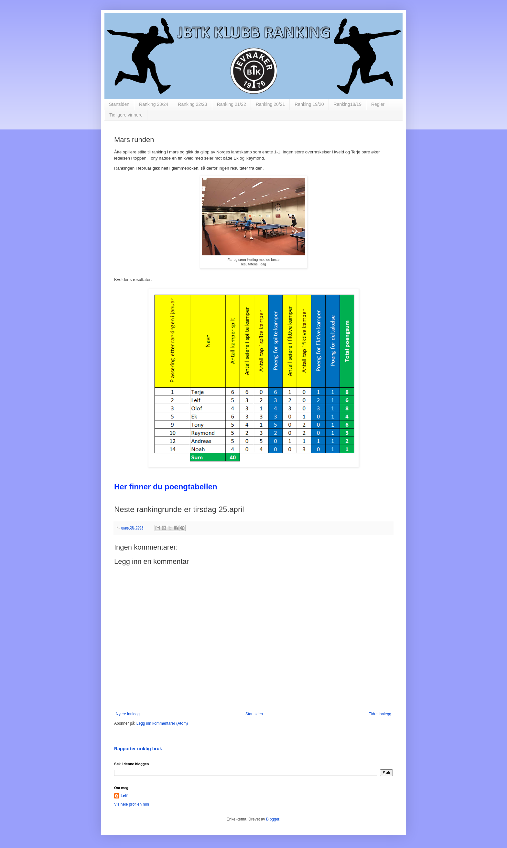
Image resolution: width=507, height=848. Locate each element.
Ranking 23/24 (153, 104)
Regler (377, 104)
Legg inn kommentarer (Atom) (162, 723)
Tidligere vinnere (126, 114)
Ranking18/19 (347, 104)
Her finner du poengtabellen (165, 486)
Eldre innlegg (380, 714)
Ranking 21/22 (231, 104)
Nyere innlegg (128, 714)
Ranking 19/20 (309, 104)
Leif (124, 796)
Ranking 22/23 (192, 104)
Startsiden (119, 104)
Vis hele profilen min (131, 804)
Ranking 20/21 (270, 104)
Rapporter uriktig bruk (138, 748)
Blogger (272, 819)
